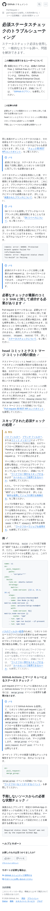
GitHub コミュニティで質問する (17, 875)
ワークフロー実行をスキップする (27, 474)
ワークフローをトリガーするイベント (22, 784)
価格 (11, 901)
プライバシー (33, 898)
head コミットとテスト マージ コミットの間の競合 (23, 352)
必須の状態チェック (30, 15)
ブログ (40, 901)
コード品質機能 (12, 15)
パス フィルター (12, 436)
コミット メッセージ (21, 440)
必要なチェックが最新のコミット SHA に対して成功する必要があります (24, 299)
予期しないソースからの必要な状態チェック (23, 798)
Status (5, 901)
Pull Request (11, 10)
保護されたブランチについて (18, 197)
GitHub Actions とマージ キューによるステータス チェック (24, 678)
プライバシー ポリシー (10, 863)
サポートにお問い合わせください (17, 879)
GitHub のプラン (22, 91)
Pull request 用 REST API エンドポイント (24, 408)
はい (8, 858)
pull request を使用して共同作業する (22, 12)
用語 (23, 898)
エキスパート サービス (25, 901)
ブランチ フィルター (32, 436)
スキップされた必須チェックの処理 (23, 422)
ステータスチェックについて (22, 338)
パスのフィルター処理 (12, 631)
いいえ (20, 858)
